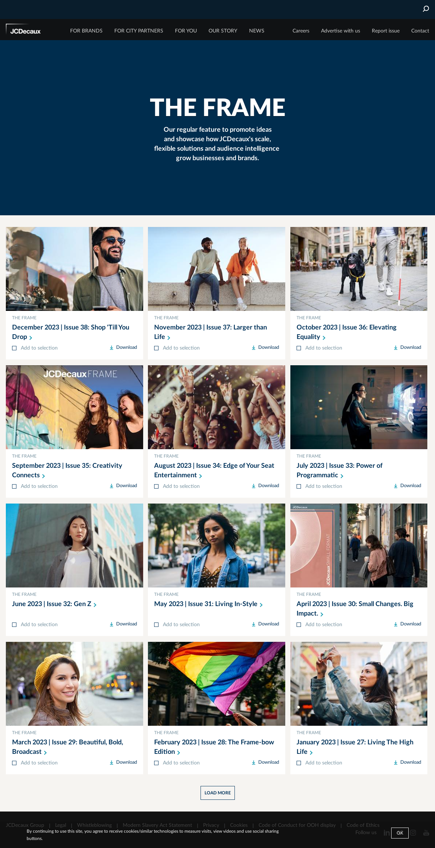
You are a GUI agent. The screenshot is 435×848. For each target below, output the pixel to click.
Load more (218, 793)
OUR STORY (223, 31)
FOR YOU (186, 31)
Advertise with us (340, 31)
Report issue (386, 31)
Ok (400, 833)
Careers (301, 31)
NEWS (256, 31)
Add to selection (39, 348)
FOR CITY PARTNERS (138, 31)
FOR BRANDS (86, 31)
